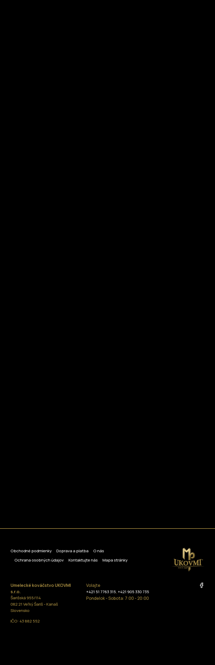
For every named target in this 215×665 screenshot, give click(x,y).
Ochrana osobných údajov (39, 560)
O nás (98, 551)
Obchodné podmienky (31, 551)
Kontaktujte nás (83, 560)
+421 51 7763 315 (101, 592)
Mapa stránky (115, 560)
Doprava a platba (72, 551)
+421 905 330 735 (133, 592)
